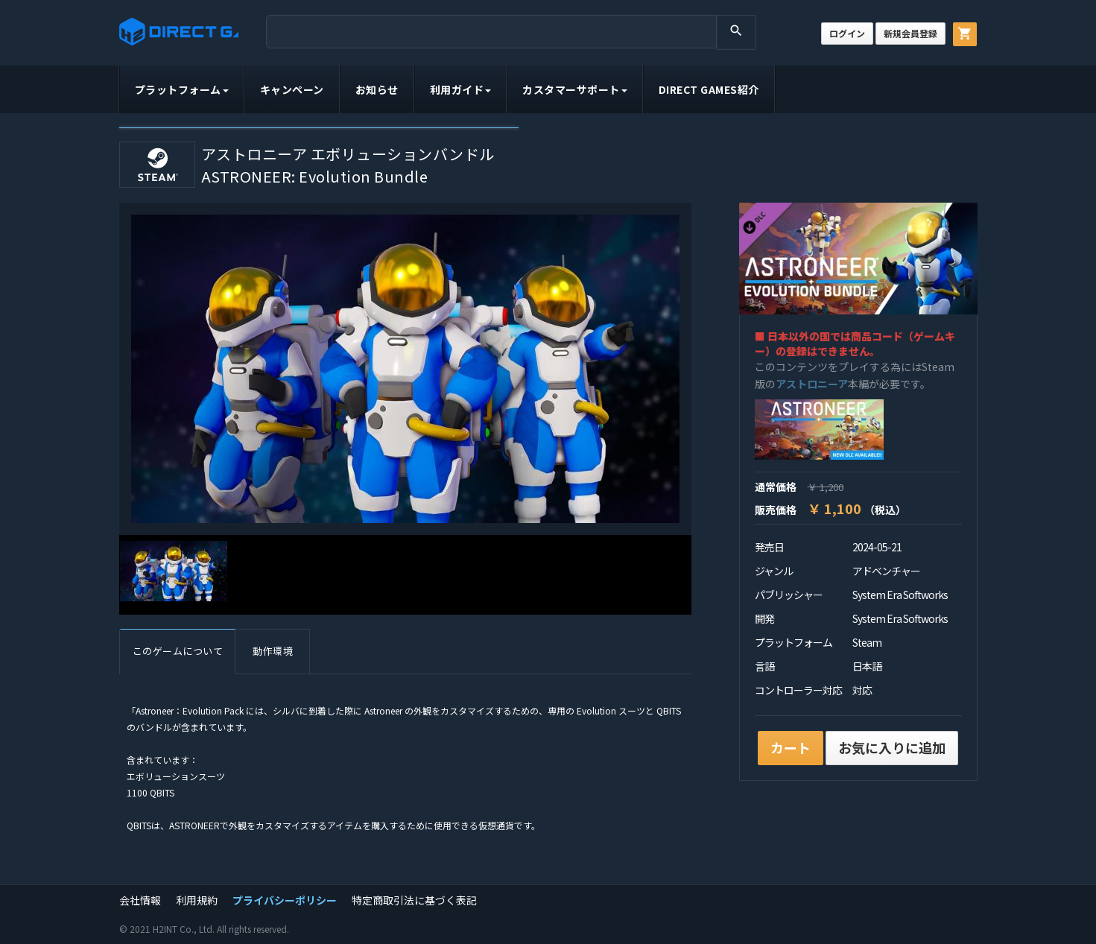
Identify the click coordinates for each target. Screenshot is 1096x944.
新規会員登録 (910, 33)
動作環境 (273, 651)
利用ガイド (461, 89)
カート (790, 747)
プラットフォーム (182, 89)
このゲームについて (178, 651)
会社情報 (140, 900)
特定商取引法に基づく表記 (414, 900)
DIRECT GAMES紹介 (709, 89)
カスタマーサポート (574, 89)
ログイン (847, 33)
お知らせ (377, 89)
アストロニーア (812, 383)
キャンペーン (292, 89)
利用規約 (197, 900)
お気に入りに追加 (891, 747)
